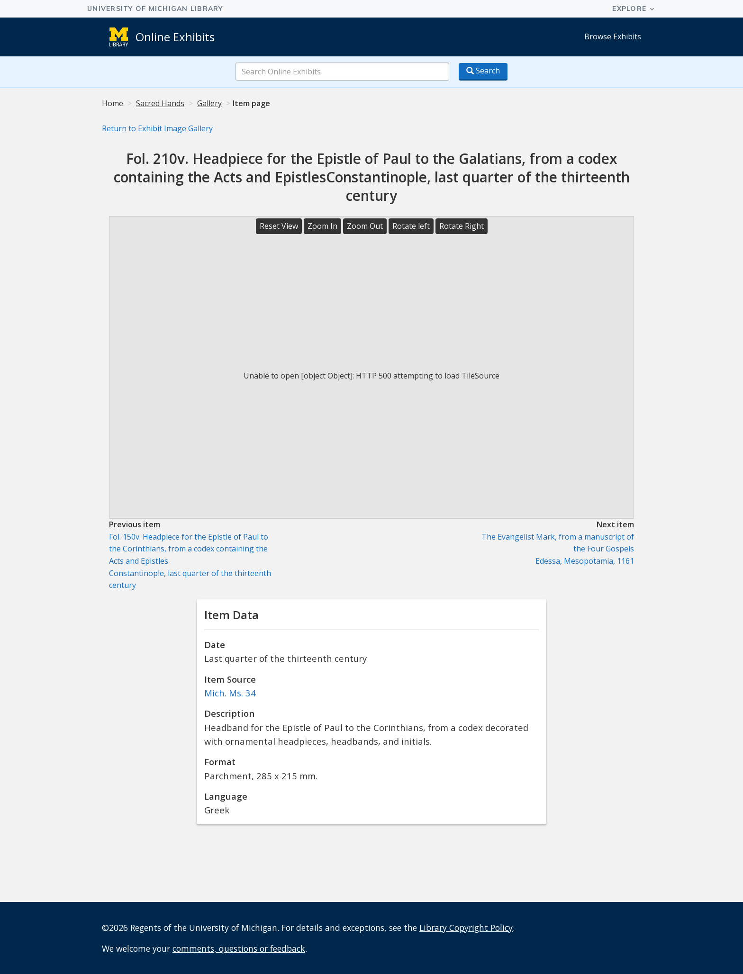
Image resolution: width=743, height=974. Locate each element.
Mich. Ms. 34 (230, 693)
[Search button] (483, 72)
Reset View (279, 226)
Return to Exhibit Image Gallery (157, 128)
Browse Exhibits (612, 36)
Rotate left (411, 226)
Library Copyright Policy (466, 927)
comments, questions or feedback (238, 948)
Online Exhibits (175, 37)
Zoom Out (365, 226)
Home (112, 103)
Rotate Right (461, 226)
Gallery (209, 103)
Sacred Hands (160, 103)
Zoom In (322, 226)
